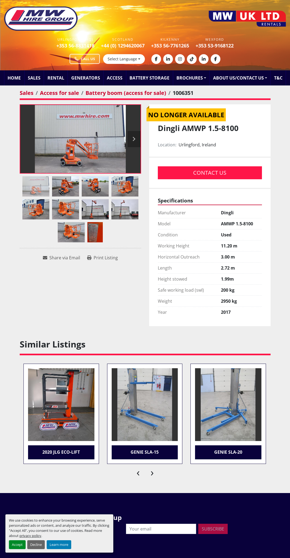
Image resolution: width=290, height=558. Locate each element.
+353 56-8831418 (75, 45)
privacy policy (30, 535)
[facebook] (156, 59)
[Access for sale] (59, 93)
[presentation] (138, 472)
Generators (85, 78)
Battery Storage (149, 78)
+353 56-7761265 (170, 45)
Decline (36, 544)
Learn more (59, 544)
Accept (17, 544)
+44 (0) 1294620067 (123, 45)
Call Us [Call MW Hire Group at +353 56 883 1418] (84, 58)
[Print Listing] (102, 258)
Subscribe (213, 529)
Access (114, 78)
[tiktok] (192, 59)
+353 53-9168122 (215, 45)
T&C (278, 78)
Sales (34, 78)
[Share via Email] (61, 258)
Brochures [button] (189, 78)
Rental (55, 78)
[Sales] (26, 93)
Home (14, 78)
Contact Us (209, 172)
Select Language (122, 58)
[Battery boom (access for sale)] (126, 93)
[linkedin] (168, 59)
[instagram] (180, 59)
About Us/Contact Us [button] (238, 78)
